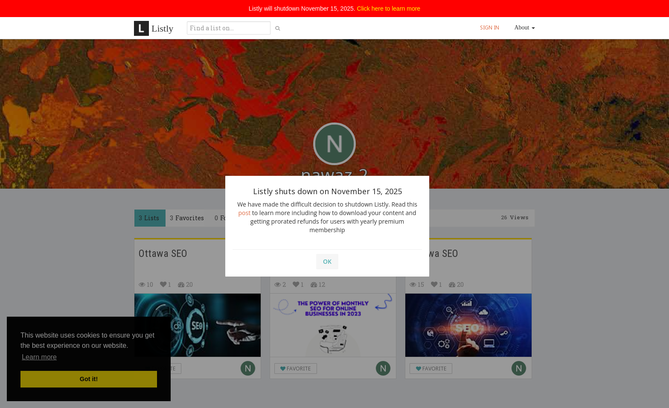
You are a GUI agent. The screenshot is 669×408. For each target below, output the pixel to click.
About (525, 27)
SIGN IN (489, 27)
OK (327, 261)
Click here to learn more (389, 8)
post (245, 213)
